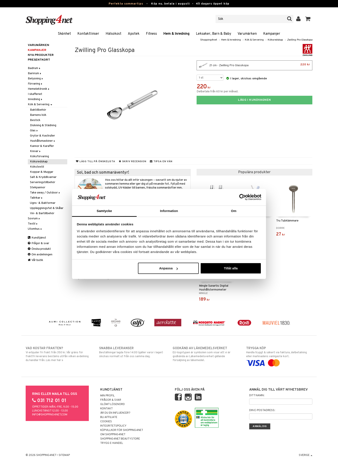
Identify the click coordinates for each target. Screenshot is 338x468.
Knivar (35, 151)
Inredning (35, 99)
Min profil (107, 395)
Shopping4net (208, 40)
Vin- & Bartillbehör (42, 213)
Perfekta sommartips (126, 4)
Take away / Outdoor (45, 193)
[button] (308, 19)
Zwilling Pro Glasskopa (299, 40)
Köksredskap (275, 40)
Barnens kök (38, 115)
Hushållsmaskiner (43, 141)
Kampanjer (271, 34)
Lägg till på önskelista (95, 161)
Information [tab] (169, 211)
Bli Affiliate (108, 417)
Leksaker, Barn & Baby (213, 34)
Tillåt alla (231, 268)
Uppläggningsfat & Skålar (46, 208)
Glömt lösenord (112, 404)
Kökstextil (37, 167)
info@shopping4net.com (49, 414)
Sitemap (64, 455)
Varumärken (247, 34)
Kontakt (106, 408)
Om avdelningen (40, 254)
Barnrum (35, 73)
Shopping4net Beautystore (120, 439)
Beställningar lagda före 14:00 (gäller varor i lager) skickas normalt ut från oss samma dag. (132, 352)
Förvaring (35, 84)
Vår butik (35, 260)
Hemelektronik (39, 89)
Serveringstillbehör (42, 182)
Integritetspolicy (113, 426)
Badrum (34, 68)
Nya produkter (41, 55)
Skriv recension (132, 161)
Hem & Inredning (176, 34)
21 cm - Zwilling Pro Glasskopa (254, 65)
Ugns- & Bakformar (42, 203)
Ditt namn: (256, 395)
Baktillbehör (38, 110)
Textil (33, 224)
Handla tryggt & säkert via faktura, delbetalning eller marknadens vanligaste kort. (279, 355)
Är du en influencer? (115, 413)
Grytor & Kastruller (42, 136)
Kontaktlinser (88, 34)
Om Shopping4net (112, 434)
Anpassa (168, 268)
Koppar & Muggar (41, 172)
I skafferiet (35, 94)
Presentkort (39, 60)
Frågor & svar (38, 243)
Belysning (36, 78)
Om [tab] (233, 211)
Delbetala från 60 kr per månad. (217, 91)
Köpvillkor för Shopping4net (121, 430)
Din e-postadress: (262, 410)
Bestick (35, 120)
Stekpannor (37, 187)
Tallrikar (36, 198)
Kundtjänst (37, 238)
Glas (34, 130)
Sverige (305, 455)
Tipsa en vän (161, 161)
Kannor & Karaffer (42, 146)
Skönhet (64, 34)
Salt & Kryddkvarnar (43, 177)
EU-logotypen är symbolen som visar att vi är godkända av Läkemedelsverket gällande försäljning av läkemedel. (206, 354)
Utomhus (35, 229)
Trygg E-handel (111, 443)
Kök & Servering (254, 40)
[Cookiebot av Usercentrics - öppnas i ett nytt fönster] (242, 197)
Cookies (106, 421)
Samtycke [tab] (104, 211)
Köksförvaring (39, 156)
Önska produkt (39, 249)
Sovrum (34, 218)
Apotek (133, 34)
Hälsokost (113, 34)
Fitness (151, 34)
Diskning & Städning (43, 125)
